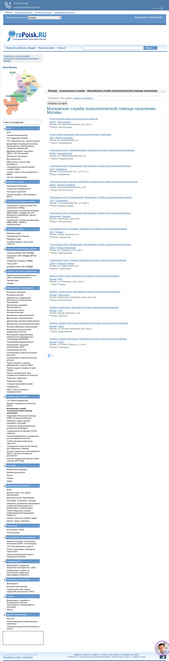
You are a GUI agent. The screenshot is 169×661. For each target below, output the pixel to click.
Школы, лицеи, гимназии (18, 521)
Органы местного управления (22, 271)
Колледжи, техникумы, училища (21, 500)
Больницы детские (15, 295)
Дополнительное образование (20, 498)
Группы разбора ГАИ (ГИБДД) (20, 253)
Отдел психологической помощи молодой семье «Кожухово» (80, 134)
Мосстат (10, 618)
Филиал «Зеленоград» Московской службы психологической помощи (85, 291)
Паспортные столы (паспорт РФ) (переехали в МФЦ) (21, 206)
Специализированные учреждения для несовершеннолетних (22, 437)
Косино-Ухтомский (64, 138)
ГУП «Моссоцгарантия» (17, 400)
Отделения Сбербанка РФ (19, 189)
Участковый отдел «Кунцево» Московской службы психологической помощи (88, 228)
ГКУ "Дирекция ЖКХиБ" (17, 138)
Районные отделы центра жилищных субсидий (18, 422)
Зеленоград (55, 216)
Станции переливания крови (20, 384)
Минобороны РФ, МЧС (18, 579)
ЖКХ (9, 128)
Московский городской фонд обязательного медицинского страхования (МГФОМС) (20, 336)
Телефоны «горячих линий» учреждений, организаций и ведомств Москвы (21, 58)
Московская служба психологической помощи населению (122, 90)
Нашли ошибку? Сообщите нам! (148, 17)
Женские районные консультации (22, 327)
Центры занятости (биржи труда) (22, 518)
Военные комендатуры (17, 586)
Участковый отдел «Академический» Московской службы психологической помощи (92, 150)
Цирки (9, 481)
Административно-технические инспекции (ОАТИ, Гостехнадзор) (22, 542)
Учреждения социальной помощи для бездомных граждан (22, 447)
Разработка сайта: (12, 657)
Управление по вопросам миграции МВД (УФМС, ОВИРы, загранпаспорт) (23, 222)
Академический (65, 153)
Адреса (77, 654)
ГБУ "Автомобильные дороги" (20, 546)
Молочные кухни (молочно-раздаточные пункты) (19, 330)
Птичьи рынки (13, 532)
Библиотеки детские (16, 472)
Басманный (61, 169)
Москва (52, 90)
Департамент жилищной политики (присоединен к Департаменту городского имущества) (22, 146)
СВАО (52, 248)
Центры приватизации (17, 177)
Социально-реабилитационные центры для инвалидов (21, 427)
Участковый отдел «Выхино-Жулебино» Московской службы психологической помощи (94, 181)
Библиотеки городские (17, 469)
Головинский (62, 200)
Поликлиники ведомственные (20, 342)
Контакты (114, 654)
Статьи (61, 48)
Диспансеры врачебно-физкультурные (17, 306)
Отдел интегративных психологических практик (74, 118)
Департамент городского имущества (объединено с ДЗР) (21, 566)
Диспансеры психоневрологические (23, 324)
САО (52, 200)
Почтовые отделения (16, 191)
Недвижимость (14, 561)
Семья (10, 596)
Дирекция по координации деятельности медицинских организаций (19, 300)
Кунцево (59, 232)
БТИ (9, 132)
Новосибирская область (64, 12)
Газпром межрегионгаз (17, 135)
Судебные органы (16, 229)
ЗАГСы (10, 610)
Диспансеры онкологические (20, 318)
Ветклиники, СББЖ (15, 529)
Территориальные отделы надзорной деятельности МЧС (20, 590)
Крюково (66, 216)
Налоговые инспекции (17, 186)
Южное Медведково (66, 248)
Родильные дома (14, 381)
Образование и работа (18, 485)
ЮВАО (53, 122)
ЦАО (52, 169)
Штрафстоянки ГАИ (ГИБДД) (20, 266)
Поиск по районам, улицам (20, 48)
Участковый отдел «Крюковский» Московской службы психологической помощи (90, 213)
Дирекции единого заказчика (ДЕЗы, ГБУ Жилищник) (20, 152)
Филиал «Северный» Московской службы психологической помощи (84, 307)
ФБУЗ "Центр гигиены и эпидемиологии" (17, 390)
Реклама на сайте (130, 654)
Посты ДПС (12, 263)
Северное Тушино (65, 263)
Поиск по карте (46, 48)
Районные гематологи (17, 378)
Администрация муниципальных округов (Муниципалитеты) (21, 276)
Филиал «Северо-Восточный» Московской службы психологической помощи (89, 323)
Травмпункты (13, 387)
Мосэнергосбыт (14, 159)
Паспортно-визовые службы (21, 201)
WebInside (27, 657)
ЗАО (52, 232)
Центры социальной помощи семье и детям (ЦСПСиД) (23, 459)
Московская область (24, 12)
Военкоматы (12, 583)
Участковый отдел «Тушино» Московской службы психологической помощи (88, 260)
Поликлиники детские (16, 350)
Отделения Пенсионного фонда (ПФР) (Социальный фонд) (21, 417)
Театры (10, 478)
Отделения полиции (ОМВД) (20, 261)
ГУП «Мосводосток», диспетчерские (23, 141)
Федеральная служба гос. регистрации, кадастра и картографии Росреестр (18, 572)
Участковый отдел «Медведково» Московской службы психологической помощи (90, 244)
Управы (10, 283)
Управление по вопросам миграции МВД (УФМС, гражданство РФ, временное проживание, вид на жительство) (23, 213)
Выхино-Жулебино (66, 185)
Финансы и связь (15, 182)
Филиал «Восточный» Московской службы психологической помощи (84, 276)
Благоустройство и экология (21, 537)
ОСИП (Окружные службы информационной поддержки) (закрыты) (20, 513)
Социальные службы (72, 90)
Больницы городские (16, 292)
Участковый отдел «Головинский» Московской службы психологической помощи (91, 197)
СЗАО (52, 263)
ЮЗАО (53, 153)
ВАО (52, 138)
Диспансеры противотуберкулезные (23, 321)
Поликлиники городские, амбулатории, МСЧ (18, 346)
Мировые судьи (14, 233)
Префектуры (12, 280)
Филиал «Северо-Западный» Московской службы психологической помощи (88, 339)
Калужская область (43, 12)
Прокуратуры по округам (18, 236)
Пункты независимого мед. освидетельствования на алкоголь (22, 374)
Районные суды (14, 239)
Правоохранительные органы (22, 248)
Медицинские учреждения (20, 288)
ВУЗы (9, 490)
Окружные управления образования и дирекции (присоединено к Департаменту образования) (23, 505)
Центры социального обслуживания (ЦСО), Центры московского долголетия (23, 453)
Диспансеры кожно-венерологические (16, 311)
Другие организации (17, 614)
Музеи (9, 475)
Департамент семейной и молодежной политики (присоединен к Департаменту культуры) (20, 603)
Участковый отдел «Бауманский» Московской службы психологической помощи (90, 166)
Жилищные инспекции (17, 156)
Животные (12, 525)
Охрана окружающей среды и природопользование (20, 555)
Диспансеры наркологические (20, 315)
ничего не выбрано (82, 98)
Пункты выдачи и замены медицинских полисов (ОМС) (20, 364)
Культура (11, 465)
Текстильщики (64, 122)
